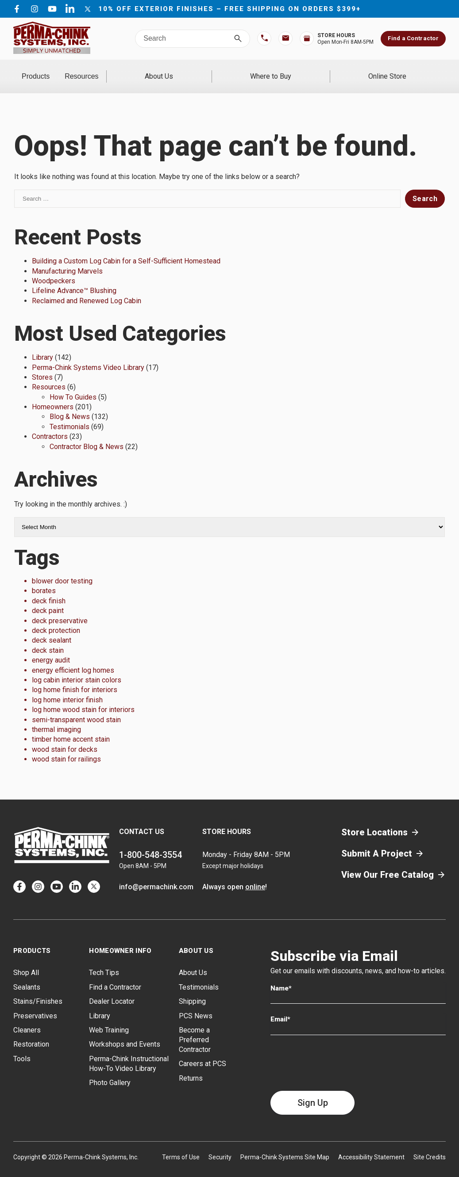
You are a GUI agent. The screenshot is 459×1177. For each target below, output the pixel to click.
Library (42, 346)
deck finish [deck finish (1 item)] (49, 589)
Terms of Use (181, 1145)
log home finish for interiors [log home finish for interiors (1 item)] (74, 678)
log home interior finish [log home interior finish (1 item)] (67, 688)
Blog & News (70, 405)
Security (219, 1145)
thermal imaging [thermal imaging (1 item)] (56, 718)
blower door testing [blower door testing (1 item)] (62, 569)
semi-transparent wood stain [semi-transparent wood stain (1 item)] (76, 708)
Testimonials (69, 415)
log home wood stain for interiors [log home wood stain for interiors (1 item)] (83, 698)
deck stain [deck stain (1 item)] (48, 638)
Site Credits (429, 1145)
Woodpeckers (53, 269)
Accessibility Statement (371, 1145)
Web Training (109, 1018)
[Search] (238, 38)
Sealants (26, 975)
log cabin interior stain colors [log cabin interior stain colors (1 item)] (76, 668)
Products (54, 70)
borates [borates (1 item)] (44, 579)
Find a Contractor (413, 38)
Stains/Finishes (37, 990)
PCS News (195, 1004)
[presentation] (337, 1051)
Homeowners (52, 395)
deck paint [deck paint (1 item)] (48, 599)
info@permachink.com (156, 875)
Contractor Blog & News (86, 434)
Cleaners (27, 1018)
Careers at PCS (202, 1052)
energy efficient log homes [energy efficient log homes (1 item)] (73, 658)
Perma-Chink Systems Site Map (284, 1145)
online (255, 875)
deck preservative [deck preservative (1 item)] (60, 609)
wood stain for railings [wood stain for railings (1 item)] (66, 747)
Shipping (192, 990)
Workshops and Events (124, 1032)
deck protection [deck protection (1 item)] (56, 619)
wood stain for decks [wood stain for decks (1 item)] (64, 737)
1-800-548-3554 (150, 843)
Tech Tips (104, 961)
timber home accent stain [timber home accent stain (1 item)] (71, 728)
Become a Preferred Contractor (195, 1028)
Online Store (400, 70)
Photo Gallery (110, 1071)
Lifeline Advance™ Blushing (74, 279)
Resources (137, 70)
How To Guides (73, 385)
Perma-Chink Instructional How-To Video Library (129, 1052)
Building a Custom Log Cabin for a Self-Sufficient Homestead (126, 249)
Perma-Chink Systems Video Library (88, 355)
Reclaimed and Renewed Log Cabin (86, 289)
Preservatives (35, 1004)
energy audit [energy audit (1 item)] (51, 648)
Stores (42, 366)
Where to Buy (307, 70)
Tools (22, 1047)
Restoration (31, 1032)
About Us (221, 70)
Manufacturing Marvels (67, 259)
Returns (191, 1066)
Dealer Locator (112, 990)
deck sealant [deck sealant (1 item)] (51, 629)
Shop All (26, 961)
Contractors (50, 425)
